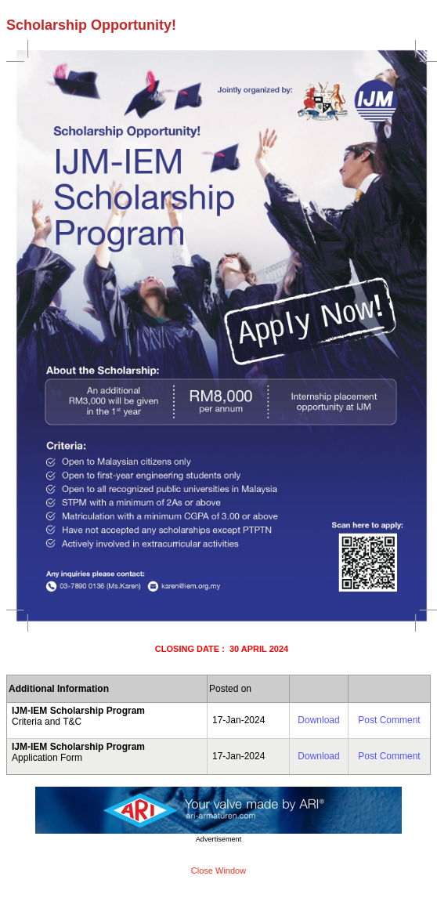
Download (318, 720)
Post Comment (389, 720)
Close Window (218, 870)
